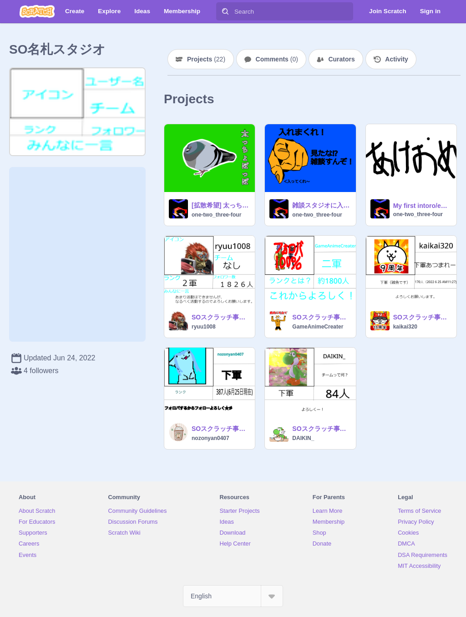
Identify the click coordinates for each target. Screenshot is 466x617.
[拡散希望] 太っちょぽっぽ (220, 205)
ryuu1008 (204, 327)
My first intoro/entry (422, 205)
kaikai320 (405, 327)
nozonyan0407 (210, 438)
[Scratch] (37, 11)
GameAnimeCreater (317, 327)
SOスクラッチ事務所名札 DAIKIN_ (321, 428)
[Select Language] (233, 596)
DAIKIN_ (303, 438)
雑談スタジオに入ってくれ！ (321, 205)
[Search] (225, 11)
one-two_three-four (216, 215)
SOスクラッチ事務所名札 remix (220, 317)
